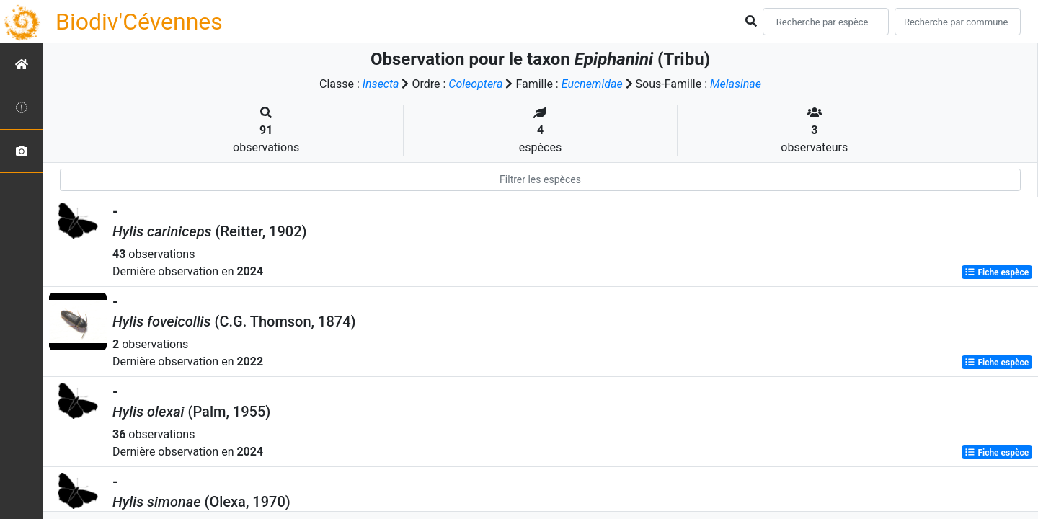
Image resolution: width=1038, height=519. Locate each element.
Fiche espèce (996, 272)
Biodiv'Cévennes (139, 21)
